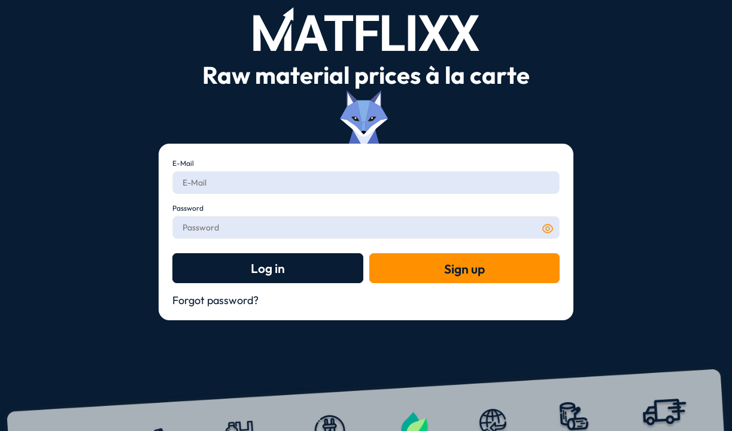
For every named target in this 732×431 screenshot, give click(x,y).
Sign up (464, 269)
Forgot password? (215, 300)
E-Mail (183, 163)
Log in (268, 268)
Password (187, 208)
